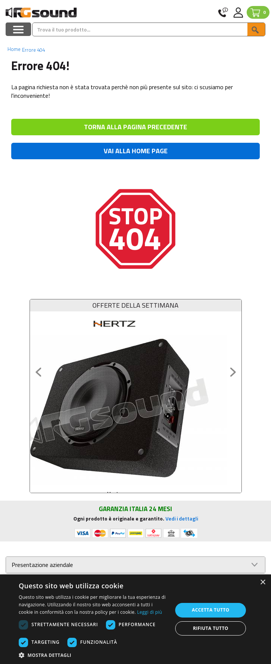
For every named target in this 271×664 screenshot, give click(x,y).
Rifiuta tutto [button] (210, 628)
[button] (93, 654)
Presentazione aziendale (42, 565)
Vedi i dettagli (181, 518)
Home (14, 49)
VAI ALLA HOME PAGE (136, 151)
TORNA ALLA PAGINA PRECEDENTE (135, 127)
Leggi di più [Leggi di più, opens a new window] (149, 612)
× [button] (262, 582)
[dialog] (135, 619)
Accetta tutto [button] (210, 610)
